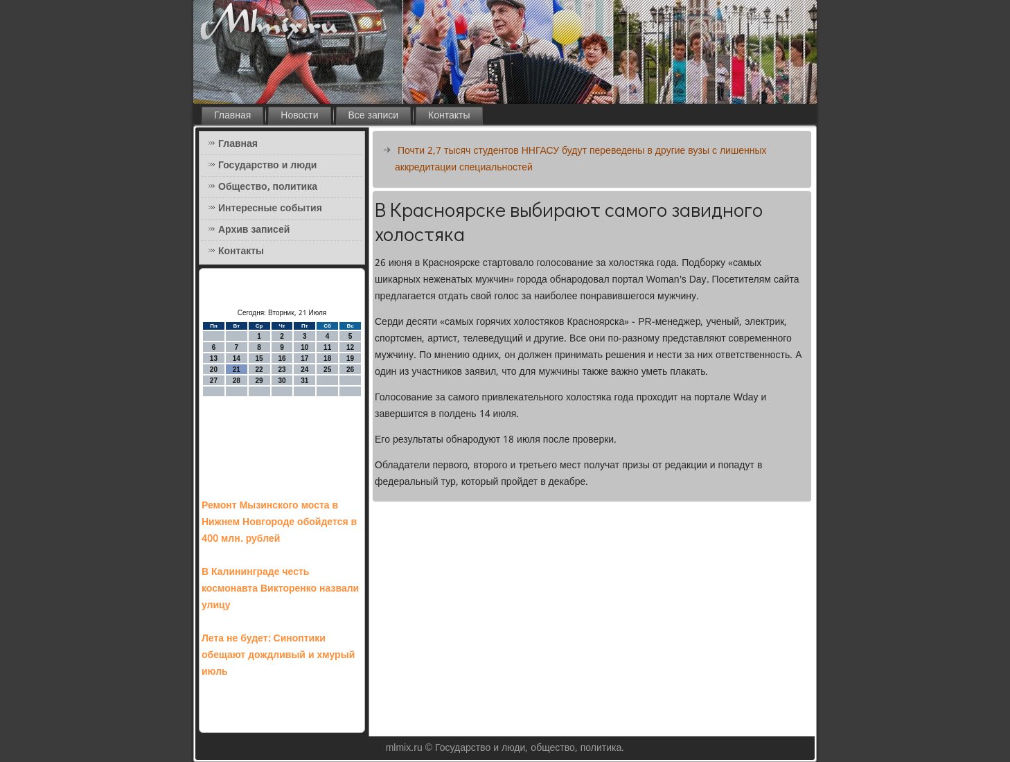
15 (259, 358)
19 (350, 358)
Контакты (449, 115)
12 (350, 347)
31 (304, 380)
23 (281, 369)
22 (259, 369)
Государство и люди (267, 165)
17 (304, 358)
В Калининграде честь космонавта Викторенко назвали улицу (280, 589)
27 (214, 380)
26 (350, 369)
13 (214, 358)
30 (281, 380)
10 (304, 347)
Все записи (373, 115)
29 (259, 380)
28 (236, 380)
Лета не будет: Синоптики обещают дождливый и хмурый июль (278, 655)
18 (327, 358)
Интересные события (270, 208)
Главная (232, 115)
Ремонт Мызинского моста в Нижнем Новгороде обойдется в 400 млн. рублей (279, 522)
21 (236, 369)
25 (327, 369)
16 (281, 358)
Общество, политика (267, 187)
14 (236, 358)
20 (214, 369)
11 (327, 347)
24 (304, 369)
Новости (299, 115)
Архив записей (254, 230)
